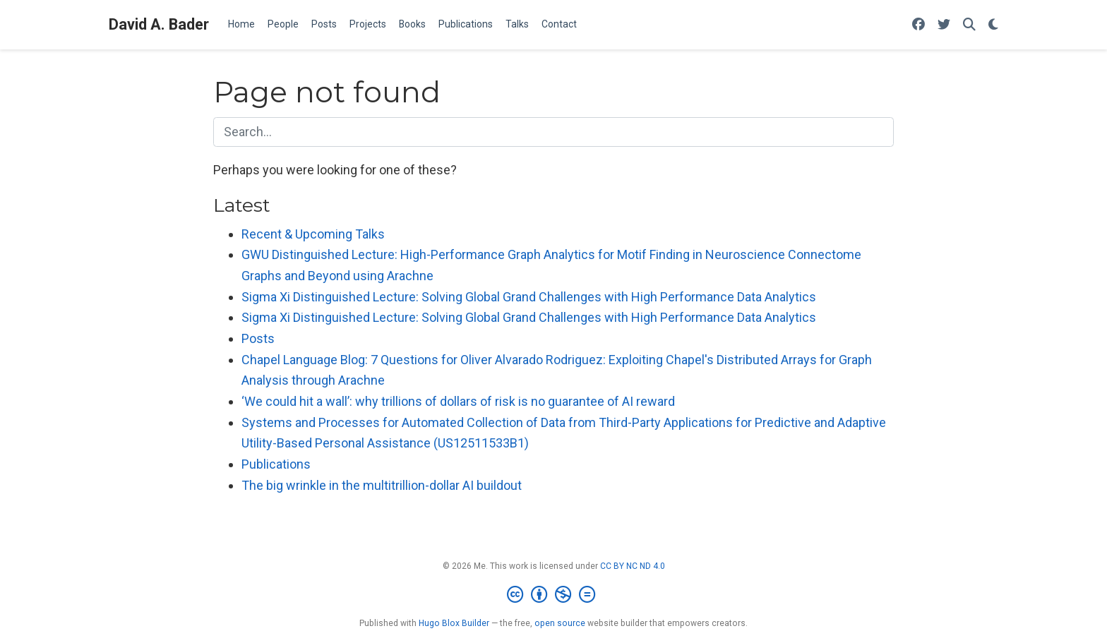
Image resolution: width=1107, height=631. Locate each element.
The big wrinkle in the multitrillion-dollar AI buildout (381, 485)
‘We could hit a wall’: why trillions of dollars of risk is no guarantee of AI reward (458, 401)
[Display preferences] (993, 25)
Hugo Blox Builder (454, 623)
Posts (258, 338)
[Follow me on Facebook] (918, 25)
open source (559, 623)
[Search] (969, 25)
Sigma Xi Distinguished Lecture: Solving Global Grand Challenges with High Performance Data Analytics (528, 296)
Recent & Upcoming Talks (313, 234)
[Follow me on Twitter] (944, 25)
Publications (276, 464)
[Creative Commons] (554, 595)
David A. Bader (159, 24)
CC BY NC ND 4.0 (632, 566)
